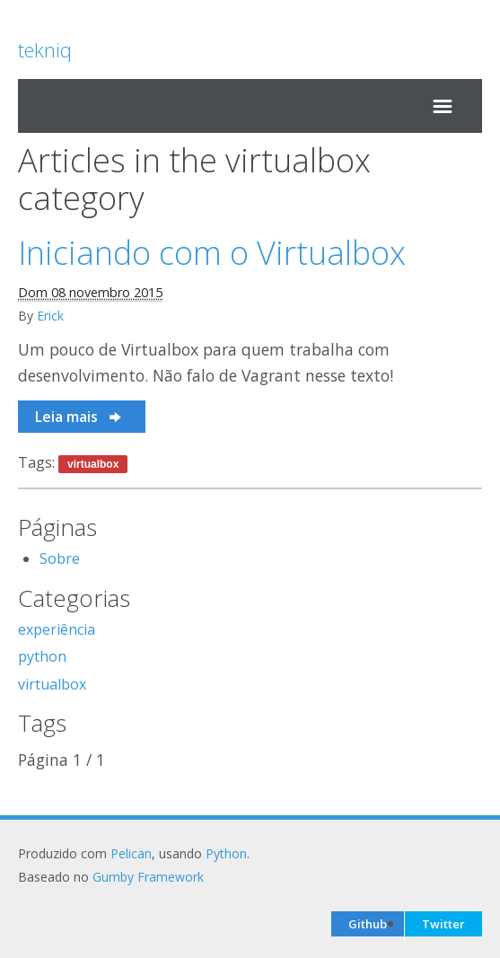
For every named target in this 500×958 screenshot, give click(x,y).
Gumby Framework (148, 876)
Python (226, 853)
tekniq (45, 49)
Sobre (59, 558)
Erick (50, 315)
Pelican (131, 853)
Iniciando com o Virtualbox (212, 253)
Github (367, 924)
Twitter (443, 924)
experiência (56, 629)
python (42, 656)
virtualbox (92, 464)
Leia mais (79, 416)
